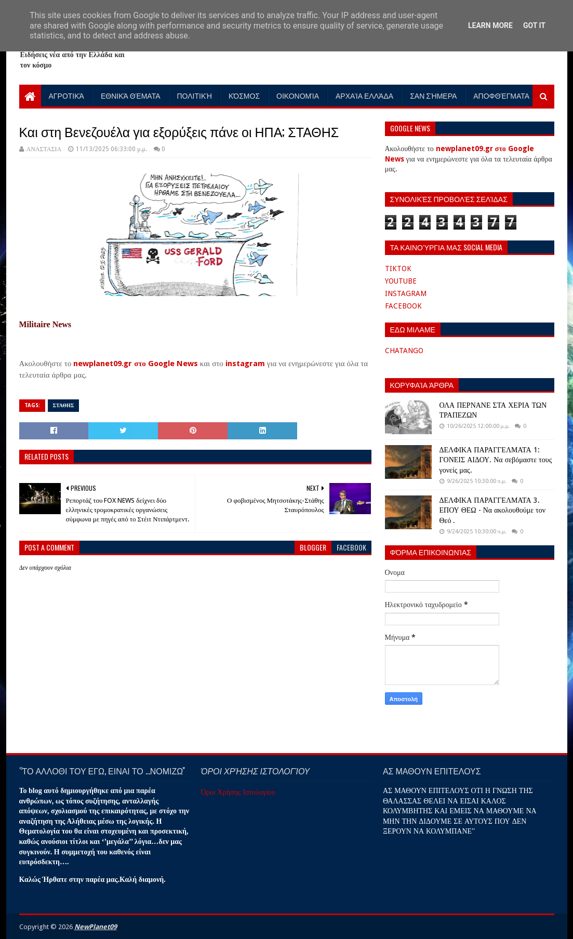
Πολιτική (194, 95)
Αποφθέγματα (501, 95)
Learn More (490, 25)
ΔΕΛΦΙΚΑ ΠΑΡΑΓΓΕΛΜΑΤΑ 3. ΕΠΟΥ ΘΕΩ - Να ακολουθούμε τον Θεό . (492, 510)
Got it (534, 25)
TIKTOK (398, 268)
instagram (245, 363)
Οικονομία (297, 95)
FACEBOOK (403, 306)
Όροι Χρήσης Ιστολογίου (238, 792)
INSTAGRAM (406, 293)
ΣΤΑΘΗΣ (63, 405)
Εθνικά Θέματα (131, 95)
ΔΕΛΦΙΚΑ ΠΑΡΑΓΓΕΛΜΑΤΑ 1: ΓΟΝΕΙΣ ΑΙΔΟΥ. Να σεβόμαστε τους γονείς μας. (495, 460)
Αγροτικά (66, 95)
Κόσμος (244, 95)
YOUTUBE (401, 281)
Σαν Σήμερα (433, 95)
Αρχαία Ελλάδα (364, 95)
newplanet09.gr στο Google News (135, 363)
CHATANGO (404, 350)
